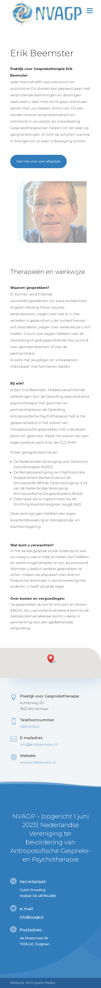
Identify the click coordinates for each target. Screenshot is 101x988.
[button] (52, 658)
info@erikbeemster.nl (39, 745)
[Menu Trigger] (90, 10)
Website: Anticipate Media (32, 983)
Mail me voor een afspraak (38, 161)
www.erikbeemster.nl (38, 762)
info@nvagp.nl (32, 917)
